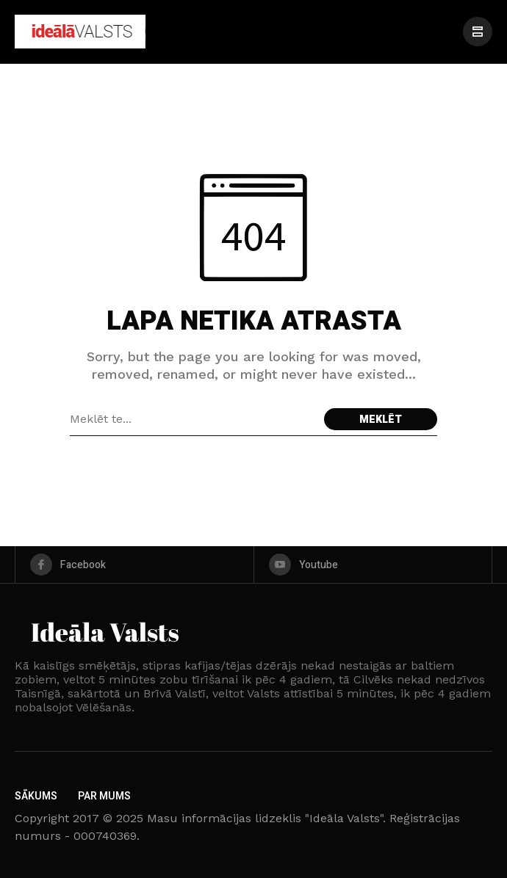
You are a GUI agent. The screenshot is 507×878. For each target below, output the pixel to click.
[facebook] (134, 564)
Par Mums (104, 796)
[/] (477, 31)
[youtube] (373, 564)
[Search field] (193, 419)
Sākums (36, 796)
